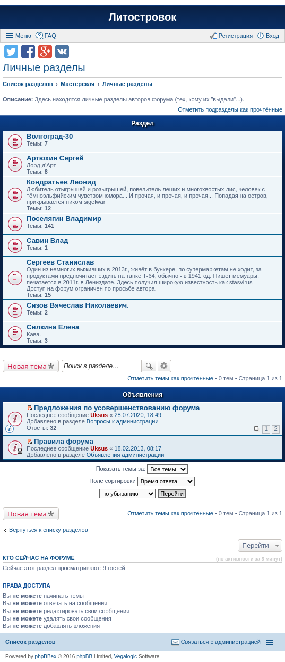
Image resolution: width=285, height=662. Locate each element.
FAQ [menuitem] (50, 35)
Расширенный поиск (164, 366)
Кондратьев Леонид (61, 182)
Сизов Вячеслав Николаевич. (78, 305)
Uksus (99, 415)
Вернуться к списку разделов (48, 530)
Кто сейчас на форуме (39, 558)
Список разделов (30, 642)
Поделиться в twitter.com (11, 51)
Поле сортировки (141, 481)
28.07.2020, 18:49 (137, 415)
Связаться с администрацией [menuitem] (221, 642)
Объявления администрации (126, 455)
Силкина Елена (53, 327)
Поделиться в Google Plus (45, 51)
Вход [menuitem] (272, 35)
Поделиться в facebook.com (28, 51)
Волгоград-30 (50, 136)
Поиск (149, 366)
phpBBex (46, 656)
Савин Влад (47, 240)
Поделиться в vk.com (62, 51)
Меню (23, 35)
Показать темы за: (142, 469)
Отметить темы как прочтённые (170, 378)
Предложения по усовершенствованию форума (117, 408)
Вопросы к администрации (123, 421)
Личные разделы (44, 67)
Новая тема (27, 366)
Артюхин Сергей (55, 158)
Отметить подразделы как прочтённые (230, 109)
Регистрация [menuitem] (236, 35)
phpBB (84, 656)
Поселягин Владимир (64, 219)
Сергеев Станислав (60, 262)
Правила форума (63, 441)
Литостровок (142, 17)
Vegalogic (125, 656)
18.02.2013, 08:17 (137, 448)
